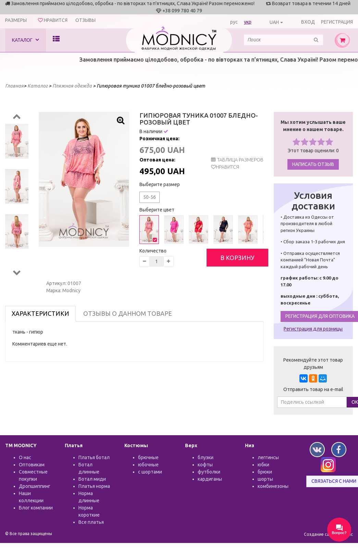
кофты (205, 464)
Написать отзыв (313, 164)
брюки (265, 472)
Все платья (91, 522)
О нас (25, 457)
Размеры (16, 20)
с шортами (150, 472)
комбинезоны (273, 486)
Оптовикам (32, 464)
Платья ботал (94, 457)
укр (247, 22)
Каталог (25, 40)
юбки (263, 464)
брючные (148, 457)
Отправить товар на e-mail (313, 389)
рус (234, 22)
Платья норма (94, 486)
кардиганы (210, 479)
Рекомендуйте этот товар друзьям (313, 363)
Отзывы (85, 20)
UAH (274, 22)
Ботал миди (92, 479)
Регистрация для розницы (313, 329)
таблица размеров (237, 160)
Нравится (227, 167)
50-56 (149, 197)
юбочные (148, 464)
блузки (205, 457)
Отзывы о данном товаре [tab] (127, 313)
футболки (209, 472)
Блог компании (36, 507)
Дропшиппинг (34, 486)
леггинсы (268, 457)
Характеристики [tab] (40, 313)
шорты (265, 479)
